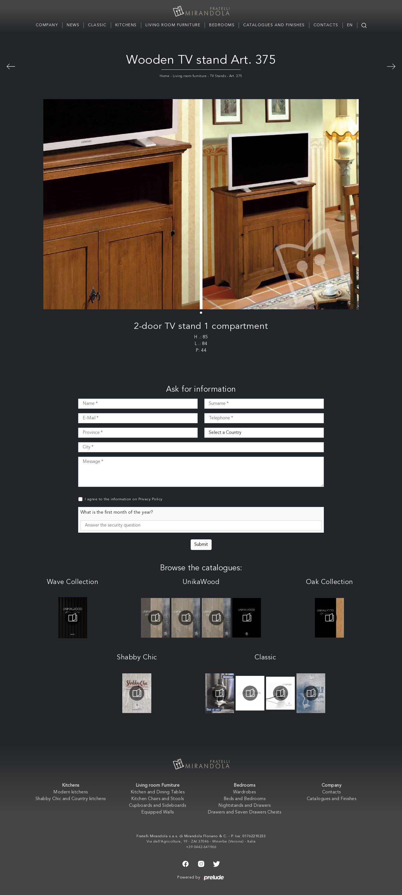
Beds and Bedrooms (245, 799)
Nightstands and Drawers (244, 805)
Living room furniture (190, 76)
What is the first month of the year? (116, 512)
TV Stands (218, 76)
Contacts (326, 25)
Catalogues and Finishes (274, 25)
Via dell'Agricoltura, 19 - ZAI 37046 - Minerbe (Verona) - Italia (201, 841)
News (73, 25)
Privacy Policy (150, 499)
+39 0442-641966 (201, 847)
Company (47, 25)
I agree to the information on (123, 499)
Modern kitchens (70, 792)
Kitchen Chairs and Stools (157, 799)
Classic (97, 25)
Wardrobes (244, 792)
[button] (201, 313)
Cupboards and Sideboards (157, 805)
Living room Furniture (173, 25)
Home (164, 76)
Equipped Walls (157, 812)
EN (350, 25)
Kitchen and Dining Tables (158, 792)
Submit (201, 544)
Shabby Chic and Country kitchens (70, 799)
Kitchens (126, 25)
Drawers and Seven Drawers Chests (244, 812)
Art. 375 (235, 76)
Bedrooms (221, 25)
